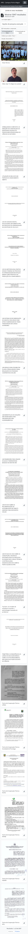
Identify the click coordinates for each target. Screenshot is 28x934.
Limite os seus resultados (14, 10)
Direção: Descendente (7, 38)
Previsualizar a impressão (9, 28)
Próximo (17, 931)
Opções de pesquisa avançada (12, 24)
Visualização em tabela (20, 32)
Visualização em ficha (7, 32)
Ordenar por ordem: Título (8, 36)
